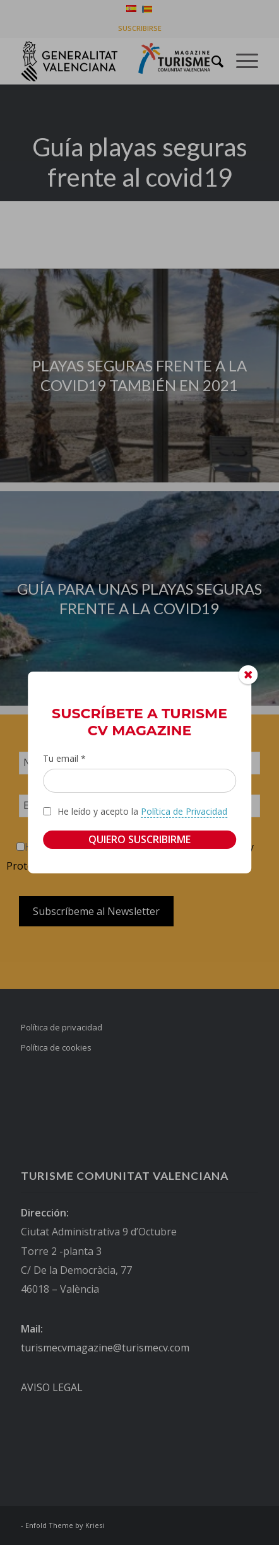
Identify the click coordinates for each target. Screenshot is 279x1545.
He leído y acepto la (142, 811)
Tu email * (64, 758)
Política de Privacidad (184, 811)
